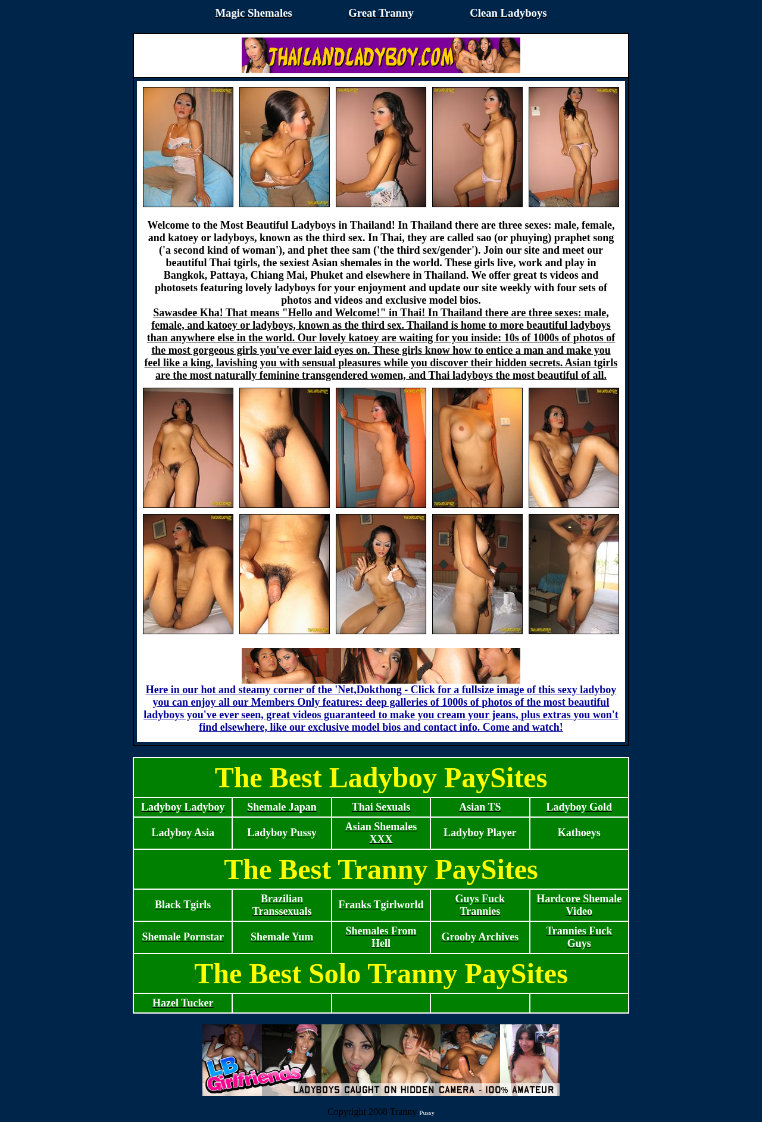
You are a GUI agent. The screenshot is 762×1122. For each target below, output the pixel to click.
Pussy (427, 1112)
